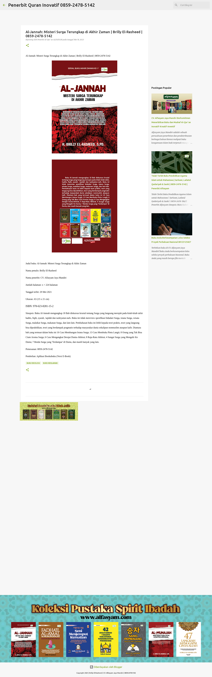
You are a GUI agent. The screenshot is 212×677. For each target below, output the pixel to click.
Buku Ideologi (33, 363)
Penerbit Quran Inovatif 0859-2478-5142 (51, 5)
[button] (27, 46)
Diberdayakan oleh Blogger (106, 667)
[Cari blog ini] (194, 5)
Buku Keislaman (50, 363)
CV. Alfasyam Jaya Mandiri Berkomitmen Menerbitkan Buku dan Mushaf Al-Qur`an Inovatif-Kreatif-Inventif (171, 122)
